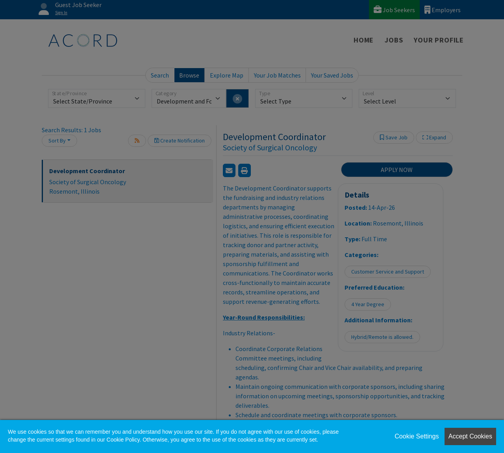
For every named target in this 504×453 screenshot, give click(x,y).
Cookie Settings (417, 436)
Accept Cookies (470, 436)
